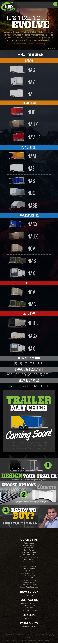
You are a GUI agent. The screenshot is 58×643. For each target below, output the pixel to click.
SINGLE (13, 386)
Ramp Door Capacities (29, 585)
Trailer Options (29, 571)
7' (26, 363)
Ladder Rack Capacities (29, 587)
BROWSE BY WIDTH (29, 358)
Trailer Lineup (29, 543)
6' (21, 363)
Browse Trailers (29, 545)
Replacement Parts (29, 578)
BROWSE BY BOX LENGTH (29, 369)
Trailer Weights (29, 569)
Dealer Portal (29, 618)
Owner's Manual (29, 576)
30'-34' (45, 375)
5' (16, 363)
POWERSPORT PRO (29, 215)
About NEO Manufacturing (29, 605)
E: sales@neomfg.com (29, 610)
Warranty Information (29, 573)
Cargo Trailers (29, 550)
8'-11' (10, 375)
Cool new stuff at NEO (29, 626)
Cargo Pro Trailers (29, 552)
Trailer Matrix (29, 548)
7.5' (32, 363)
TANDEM (29, 386)
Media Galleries (29, 582)
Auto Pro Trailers (29, 561)
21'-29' (33, 375)
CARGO (29, 60)
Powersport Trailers (29, 555)
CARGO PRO (29, 103)
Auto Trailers (29, 559)
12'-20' (21, 375)
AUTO (29, 283)
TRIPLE (45, 386)
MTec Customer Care (29, 580)
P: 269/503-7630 (29, 608)
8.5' (40, 363)
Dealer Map (29, 595)
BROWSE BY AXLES (29, 380)
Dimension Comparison (29, 566)
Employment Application (29, 603)
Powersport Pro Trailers (29, 557)
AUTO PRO (29, 313)
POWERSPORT (29, 147)
